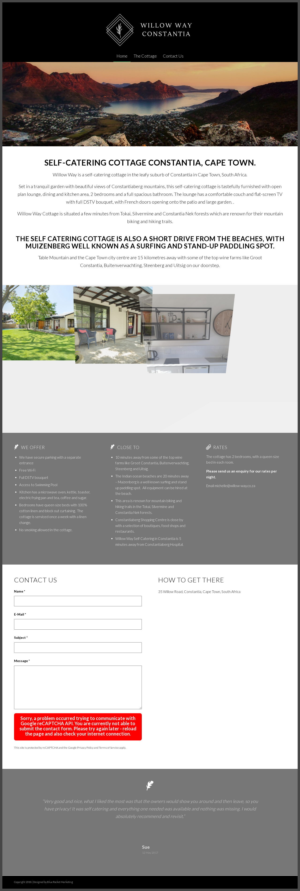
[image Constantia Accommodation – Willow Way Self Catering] (39, 322)
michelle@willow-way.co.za (235, 486)
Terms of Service (109, 747)
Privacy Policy (85, 747)
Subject (21, 637)
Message (22, 661)
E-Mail (20, 614)
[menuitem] (122, 56)
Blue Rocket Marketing (60, 881)
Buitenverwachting (174, 463)
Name (19, 591)
